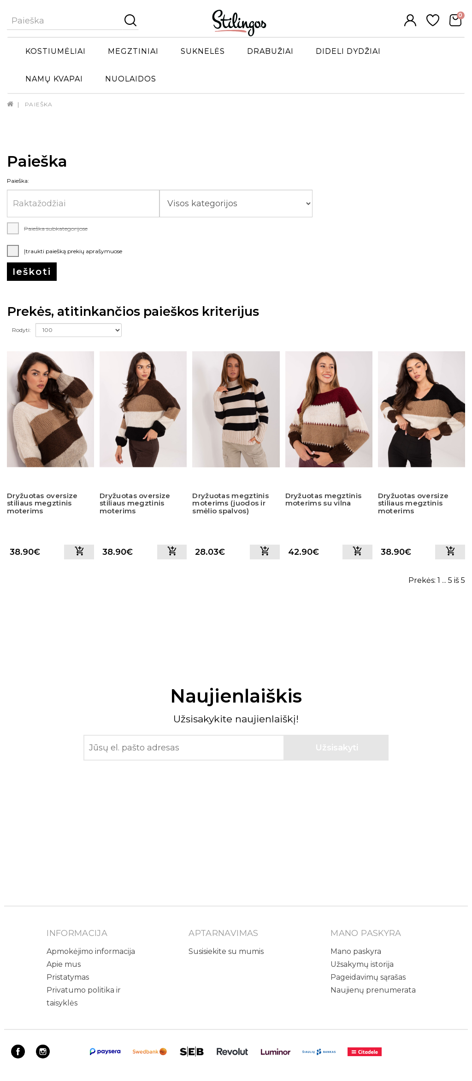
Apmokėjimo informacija (91, 951)
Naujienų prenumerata (373, 990)
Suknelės (203, 51)
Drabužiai (270, 51)
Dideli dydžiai (348, 51)
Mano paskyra (355, 951)
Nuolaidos (130, 79)
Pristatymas (68, 977)
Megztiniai (133, 51)
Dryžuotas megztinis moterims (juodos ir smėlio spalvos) (230, 503)
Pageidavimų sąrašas (368, 977)
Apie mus (64, 964)
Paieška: (18, 180)
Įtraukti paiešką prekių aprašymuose (64, 251)
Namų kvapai (54, 79)
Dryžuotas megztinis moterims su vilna (323, 499)
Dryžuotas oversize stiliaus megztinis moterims (42, 503)
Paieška (39, 104)
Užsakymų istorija (362, 964)
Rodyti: (21, 329)
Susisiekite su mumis (226, 951)
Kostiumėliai (55, 51)
